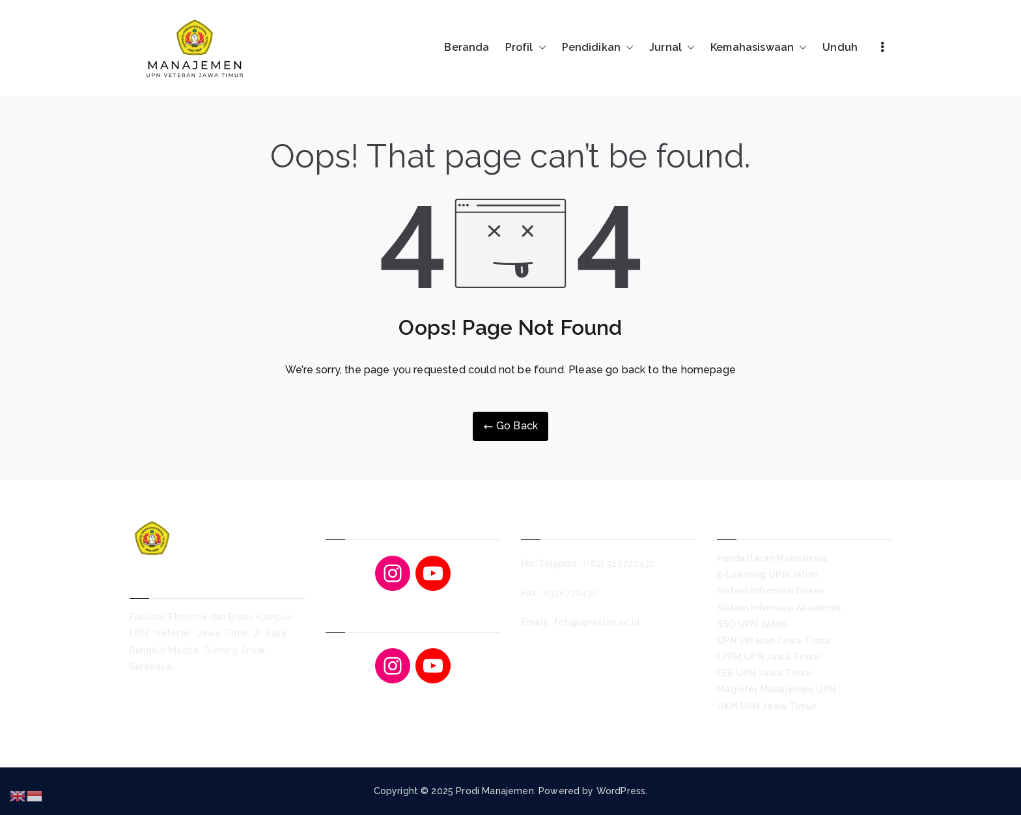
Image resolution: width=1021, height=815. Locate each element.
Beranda (466, 47)
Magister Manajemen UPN (777, 689)
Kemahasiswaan (758, 47)
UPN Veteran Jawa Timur (774, 640)
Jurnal (672, 47)
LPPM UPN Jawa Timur (768, 656)
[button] (539, 47)
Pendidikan (598, 47)
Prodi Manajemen (494, 791)
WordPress (620, 791)
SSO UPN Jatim (752, 624)
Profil (525, 47)
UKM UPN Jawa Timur (767, 706)
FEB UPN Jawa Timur (765, 673)
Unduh (840, 47)
